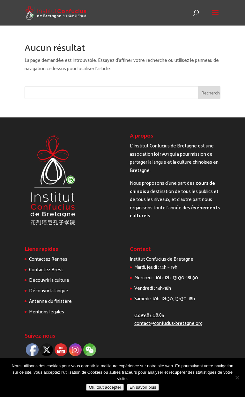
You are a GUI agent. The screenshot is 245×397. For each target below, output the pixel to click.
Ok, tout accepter (105, 387)
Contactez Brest (46, 270)
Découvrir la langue (48, 291)
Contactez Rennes (48, 259)
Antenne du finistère (50, 301)
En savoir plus (143, 387)
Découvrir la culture (49, 280)
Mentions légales (46, 312)
